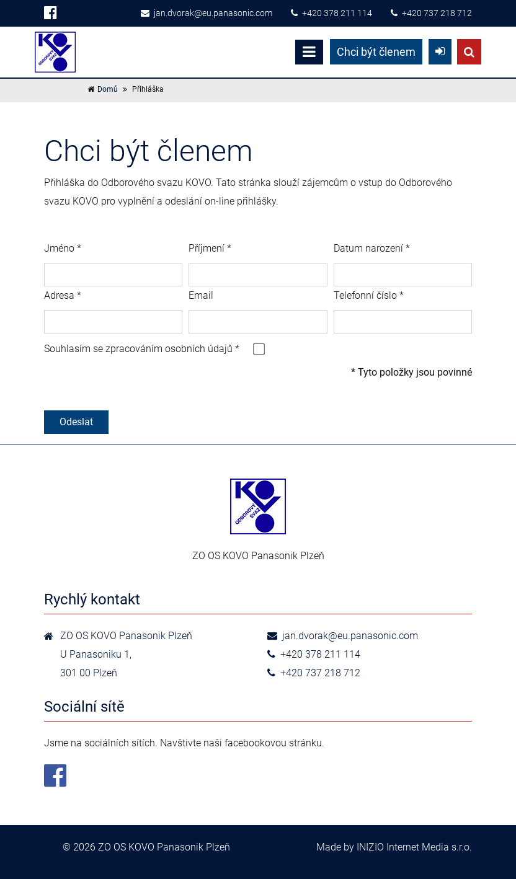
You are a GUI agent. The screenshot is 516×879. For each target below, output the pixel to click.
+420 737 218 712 (431, 13)
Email (201, 295)
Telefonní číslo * (369, 295)
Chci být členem (376, 51)
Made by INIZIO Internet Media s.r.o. (394, 847)
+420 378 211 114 (331, 13)
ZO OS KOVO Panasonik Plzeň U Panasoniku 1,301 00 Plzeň (126, 654)
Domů (107, 89)
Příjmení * (210, 248)
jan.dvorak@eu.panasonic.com (206, 13)
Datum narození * (372, 248)
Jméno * (62, 248)
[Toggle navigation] (309, 52)
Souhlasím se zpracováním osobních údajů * (141, 349)
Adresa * (62, 295)
